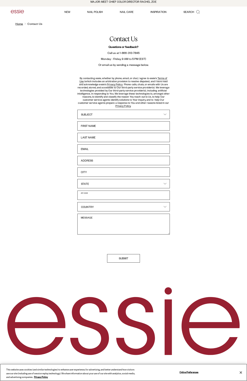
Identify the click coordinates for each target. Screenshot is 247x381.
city (84, 172)
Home (19, 24)
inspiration (159, 11)
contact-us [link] (34, 24)
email (85, 149)
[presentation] (123, 244)
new (67, 11)
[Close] (241, 372)
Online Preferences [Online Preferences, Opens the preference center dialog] (188, 372)
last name (88, 137)
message (87, 217)
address (87, 160)
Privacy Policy (114, 84)
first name (88, 125)
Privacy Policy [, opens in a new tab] (41, 377)
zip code (84, 193)
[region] (123, 372)
